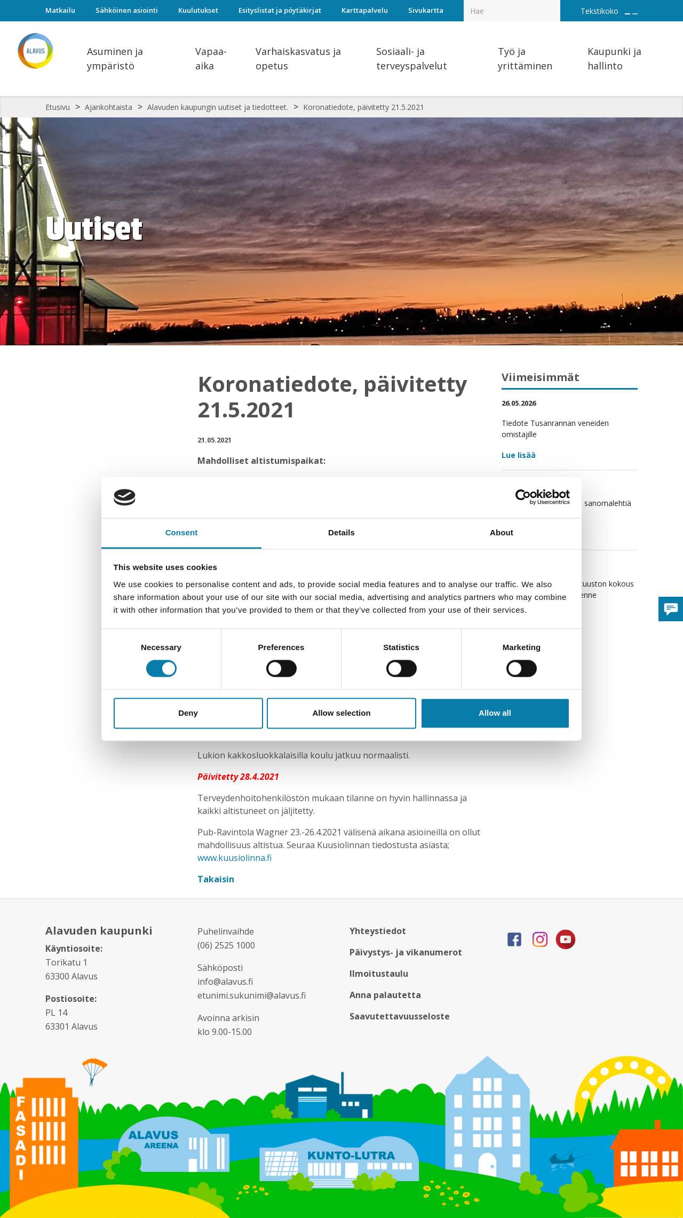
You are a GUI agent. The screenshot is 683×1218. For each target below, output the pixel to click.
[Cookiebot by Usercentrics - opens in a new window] (523, 497)
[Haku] (554, 3)
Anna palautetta (385, 995)
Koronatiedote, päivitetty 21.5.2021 (363, 107)
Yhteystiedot (378, 931)
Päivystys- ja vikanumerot (406, 952)
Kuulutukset (198, 10)
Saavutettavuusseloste (400, 1016)
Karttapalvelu (365, 10)
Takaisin (216, 879)
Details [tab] (341, 532)
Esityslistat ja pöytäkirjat (280, 10)
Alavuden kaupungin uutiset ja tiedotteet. (217, 107)
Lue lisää (519, 455)
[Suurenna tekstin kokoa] (627, 13)
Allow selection (341, 712)
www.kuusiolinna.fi (234, 858)
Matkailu (60, 10)
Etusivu (57, 107)
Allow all (495, 712)
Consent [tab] (181, 532)
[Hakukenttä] (512, 10)
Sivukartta (425, 10)
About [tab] (501, 532)
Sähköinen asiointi (127, 10)
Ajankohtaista (108, 107)
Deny (188, 712)
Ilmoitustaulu (379, 973)
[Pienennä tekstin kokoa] (635, 13)
